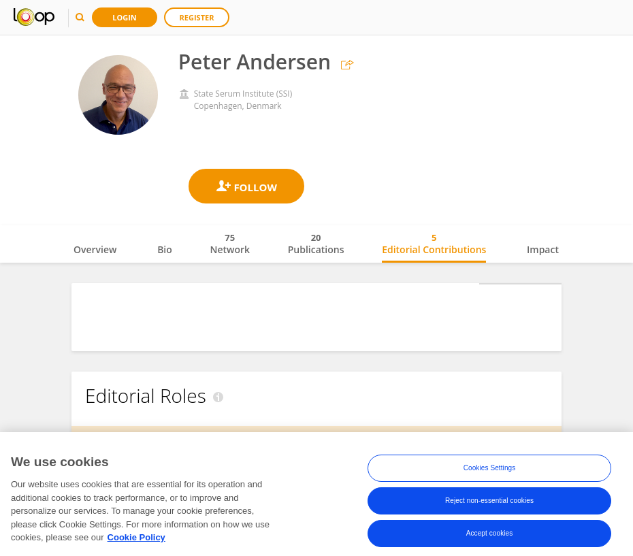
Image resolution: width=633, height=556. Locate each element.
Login (124, 17)
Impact (543, 249)
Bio (164, 249)
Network (230, 243)
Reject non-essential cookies (489, 519)
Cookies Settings (490, 486)
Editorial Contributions (434, 243)
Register (197, 17)
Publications (316, 243)
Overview (95, 249)
